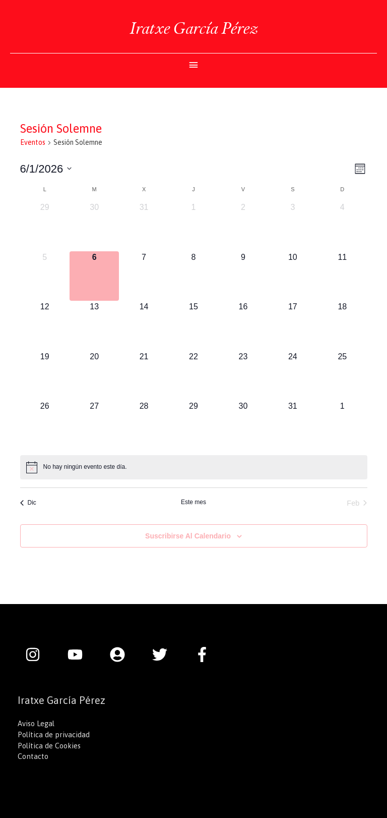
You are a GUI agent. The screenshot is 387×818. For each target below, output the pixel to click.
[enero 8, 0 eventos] (193, 276)
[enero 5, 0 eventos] (45, 276)
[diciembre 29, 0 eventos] (45, 226)
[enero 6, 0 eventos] (94, 276)
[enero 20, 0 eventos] (94, 375)
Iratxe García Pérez (193, 28)
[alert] (193, 467)
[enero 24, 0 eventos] (292, 375)
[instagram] (38, 654)
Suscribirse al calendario (188, 536)
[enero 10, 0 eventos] (292, 276)
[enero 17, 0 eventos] (292, 325)
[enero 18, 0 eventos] (342, 325)
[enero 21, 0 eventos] (143, 375)
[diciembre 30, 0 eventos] (94, 226)
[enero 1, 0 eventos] (193, 226)
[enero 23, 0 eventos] (243, 375)
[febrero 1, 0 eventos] (342, 425)
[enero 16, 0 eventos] (243, 325)
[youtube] (80, 654)
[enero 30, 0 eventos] (243, 425)
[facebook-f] (204, 654)
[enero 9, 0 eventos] (243, 276)
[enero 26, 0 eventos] (45, 425)
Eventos (32, 142)
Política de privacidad (54, 734)
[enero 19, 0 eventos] (45, 375)
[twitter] (165, 654)
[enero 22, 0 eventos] (193, 375)
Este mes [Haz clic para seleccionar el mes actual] (193, 502)
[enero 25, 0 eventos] (342, 375)
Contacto (33, 756)
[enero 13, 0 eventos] (94, 325)
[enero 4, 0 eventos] (342, 226)
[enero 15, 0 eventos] (193, 325)
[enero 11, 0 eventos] (342, 276)
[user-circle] (122, 654)
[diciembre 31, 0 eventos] (143, 226)
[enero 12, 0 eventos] (45, 325)
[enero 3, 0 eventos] (292, 226)
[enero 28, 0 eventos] (143, 425)
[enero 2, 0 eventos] (243, 226)
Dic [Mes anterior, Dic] (28, 502)
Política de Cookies (49, 745)
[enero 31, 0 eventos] (292, 425)
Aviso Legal (36, 723)
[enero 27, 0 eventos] (94, 425)
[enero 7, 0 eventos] (143, 276)
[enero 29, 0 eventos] (193, 425)
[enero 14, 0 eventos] (143, 325)
